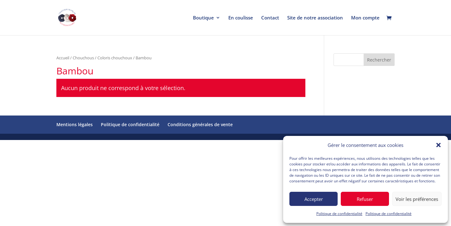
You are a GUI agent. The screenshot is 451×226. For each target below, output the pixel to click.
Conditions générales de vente (200, 124)
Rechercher (379, 60)
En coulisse (240, 18)
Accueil (62, 58)
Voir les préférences (417, 199)
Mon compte (365, 18)
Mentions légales (74, 124)
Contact (270, 18)
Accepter (313, 199)
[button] (438, 145)
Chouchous (83, 58)
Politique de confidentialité (339, 213)
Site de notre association (315, 18)
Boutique (203, 18)
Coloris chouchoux (114, 58)
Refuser (365, 199)
